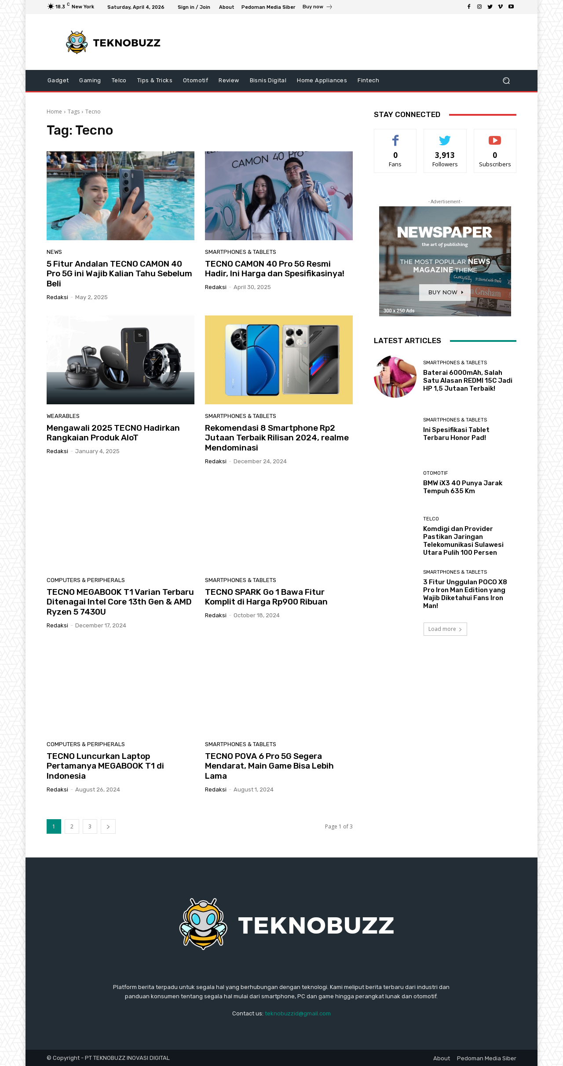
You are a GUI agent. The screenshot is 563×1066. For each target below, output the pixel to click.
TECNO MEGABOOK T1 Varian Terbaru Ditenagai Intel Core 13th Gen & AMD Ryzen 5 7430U (120, 602)
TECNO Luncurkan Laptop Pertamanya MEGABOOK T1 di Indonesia (105, 766)
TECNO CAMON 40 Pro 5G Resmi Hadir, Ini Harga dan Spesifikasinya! (274, 269)
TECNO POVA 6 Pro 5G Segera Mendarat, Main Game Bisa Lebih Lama (269, 766)
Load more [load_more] (445, 629)
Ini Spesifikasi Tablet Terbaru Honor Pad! (456, 434)
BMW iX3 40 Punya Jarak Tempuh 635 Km (462, 487)
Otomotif (435, 473)
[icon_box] (318, 8)
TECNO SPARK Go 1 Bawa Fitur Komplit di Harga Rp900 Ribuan (266, 597)
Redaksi (57, 297)
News (54, 252)
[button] (506, 80)
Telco (431, 519)
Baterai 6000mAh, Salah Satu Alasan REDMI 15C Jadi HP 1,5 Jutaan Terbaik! (467, 380)
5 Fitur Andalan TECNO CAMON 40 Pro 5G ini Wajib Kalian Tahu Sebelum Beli (119, 274)
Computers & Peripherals (86, 580)
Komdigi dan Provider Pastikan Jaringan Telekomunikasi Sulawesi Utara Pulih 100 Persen (463, 541)
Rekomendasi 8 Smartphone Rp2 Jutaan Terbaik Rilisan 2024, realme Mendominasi (277, 438)
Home (54, 111)
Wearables (63, 416)
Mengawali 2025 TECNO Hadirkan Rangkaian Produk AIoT (113, 433)
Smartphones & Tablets (240, 252)
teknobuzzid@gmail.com (298, 1013)
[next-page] (108, 826)
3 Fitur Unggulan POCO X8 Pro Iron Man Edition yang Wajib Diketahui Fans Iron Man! (465, 594)
